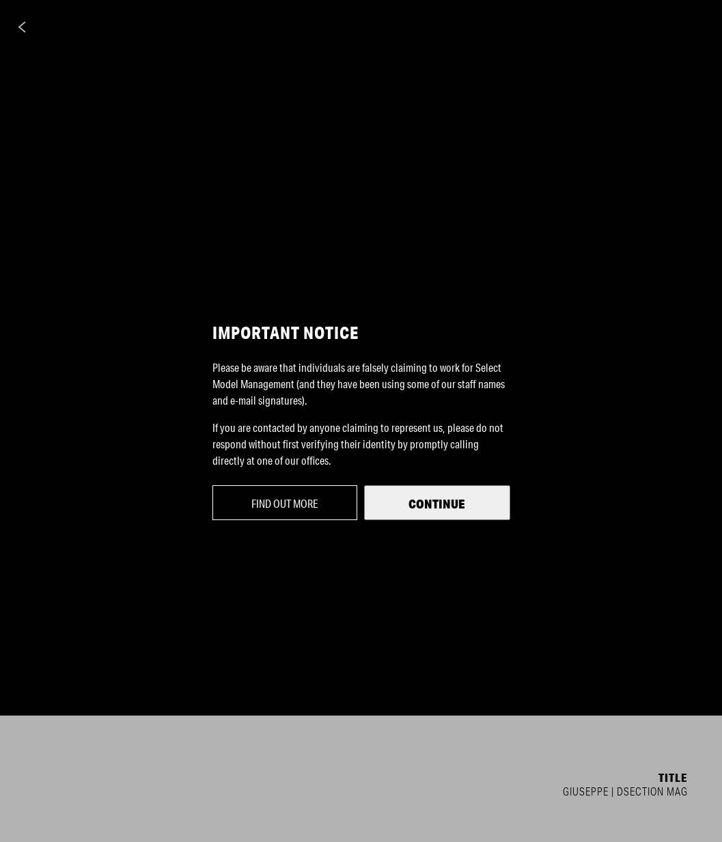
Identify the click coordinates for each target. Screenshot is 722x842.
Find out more (284, 503)
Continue (436, 503)
